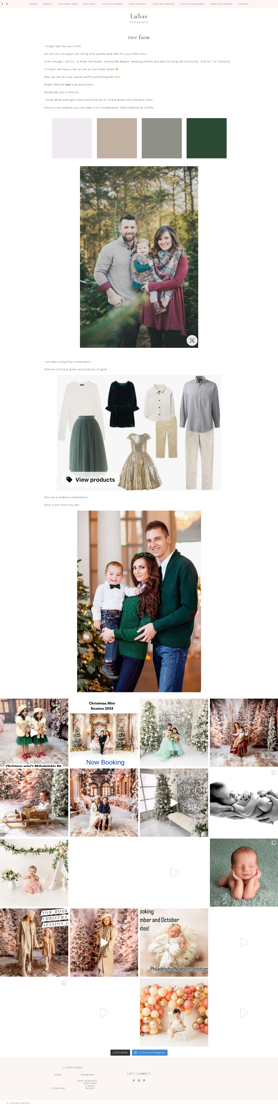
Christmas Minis (90, 1084)
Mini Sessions (87, 1081)
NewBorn (87, 1075)
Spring (90, 1088)
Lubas (139, 16)
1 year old (58, 1088)
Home (58, 1075)
